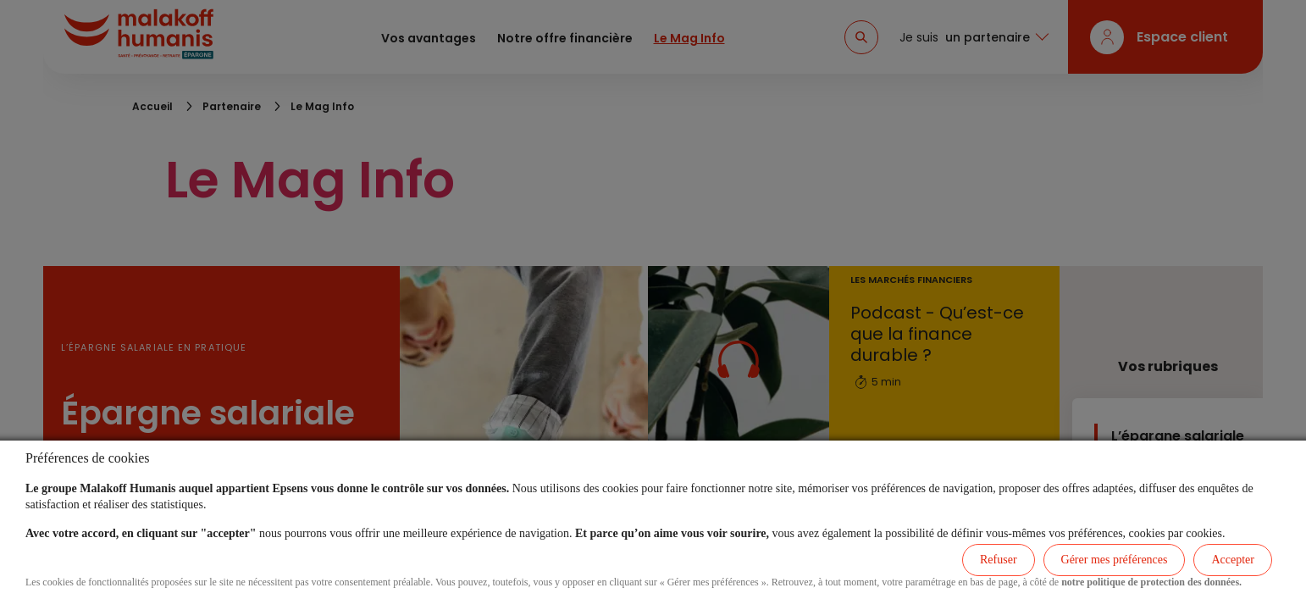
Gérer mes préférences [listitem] (1114, 559)
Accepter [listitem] (1232, 559)
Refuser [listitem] (998, 559)
